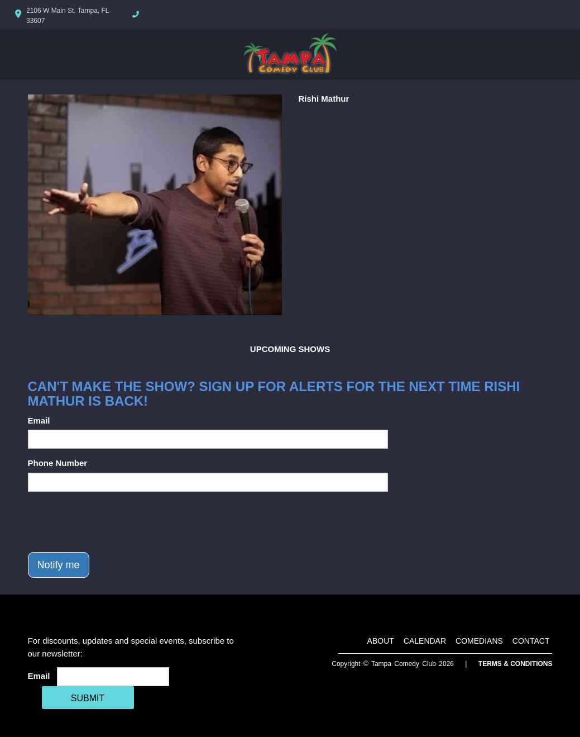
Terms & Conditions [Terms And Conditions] (515, 664)
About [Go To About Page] (380, 640)
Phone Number (58, 463)
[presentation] (113, 522)
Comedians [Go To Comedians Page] (479, 640)
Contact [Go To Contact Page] (531, 640)
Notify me (58, 564)
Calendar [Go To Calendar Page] (425, 640)
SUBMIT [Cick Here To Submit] (87, 698)
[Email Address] (113, 676)
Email (39, 420)
